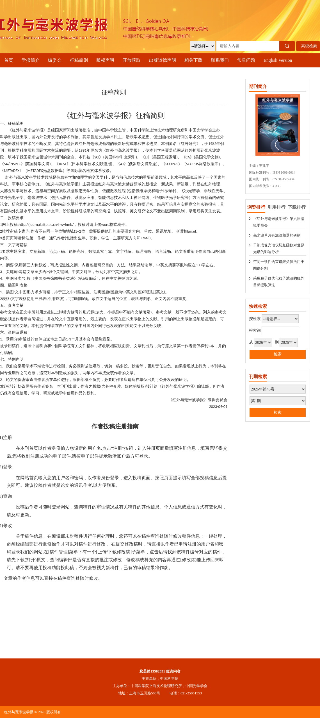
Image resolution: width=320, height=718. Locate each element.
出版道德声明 (162, 60)
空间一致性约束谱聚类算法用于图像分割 (278, 265)
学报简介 (31, 60)
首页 (8, 60)
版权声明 (105, 60)
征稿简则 (79, 60)
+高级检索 (308, 46)
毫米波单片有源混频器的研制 (277, 235)
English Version (278, 60)
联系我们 (220, 60)
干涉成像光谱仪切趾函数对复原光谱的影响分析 (278, 248)
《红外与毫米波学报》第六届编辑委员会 (278, 222)
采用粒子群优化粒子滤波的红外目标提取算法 (278, 281)
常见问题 (246, 60)
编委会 (54, 60)
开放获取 (132, 60)
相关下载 (193, 60)
